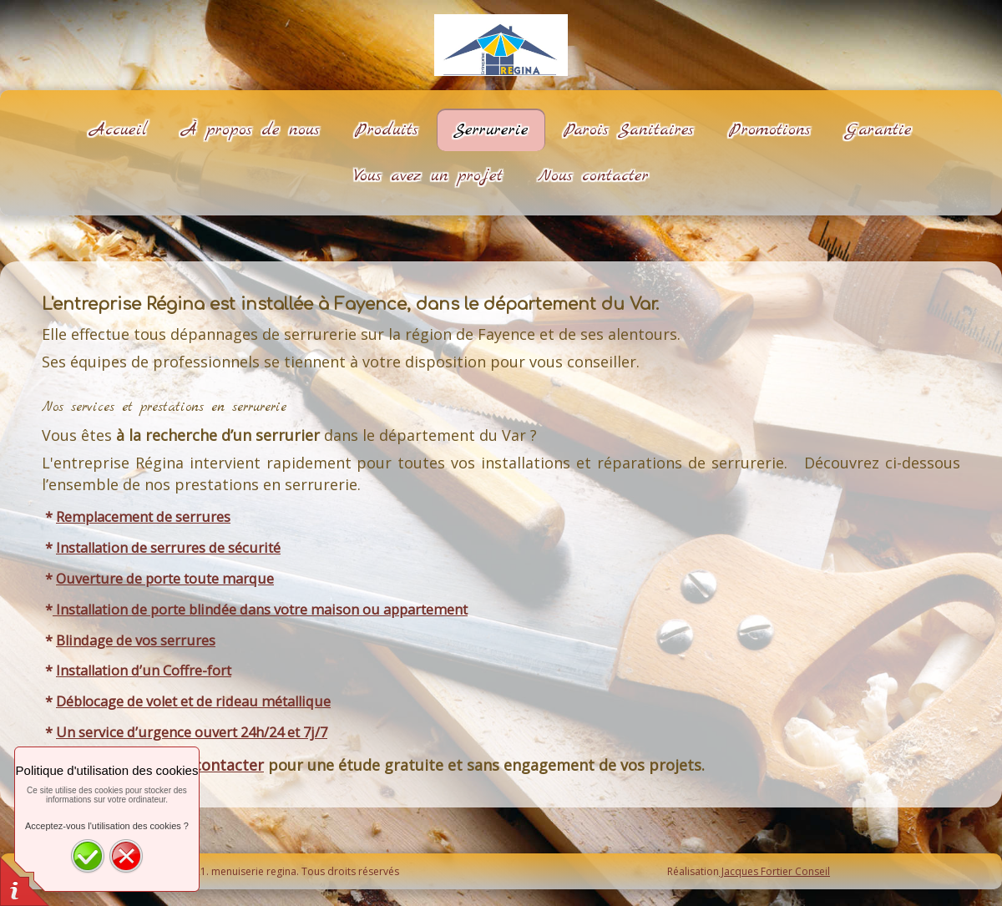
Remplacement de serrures (143, 517)
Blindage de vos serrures (135, 640)
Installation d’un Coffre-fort (143, 670)
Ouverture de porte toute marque (165, 578)
